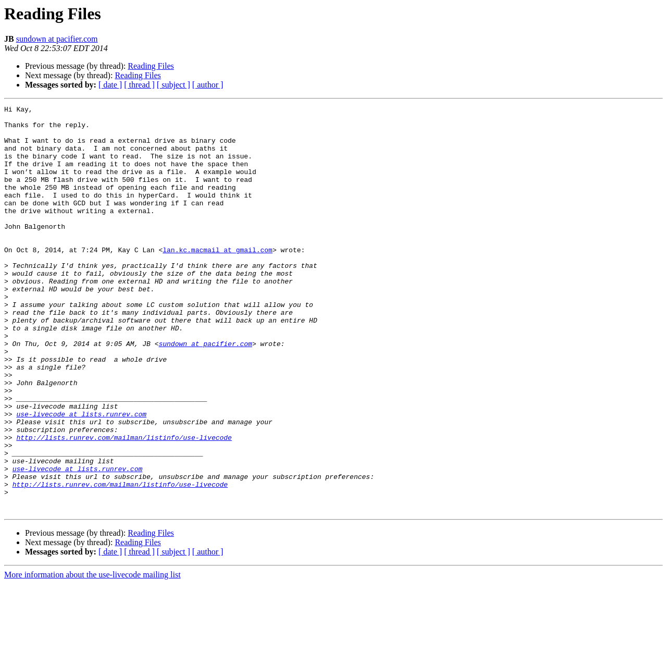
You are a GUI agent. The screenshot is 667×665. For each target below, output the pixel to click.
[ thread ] (139, 84)
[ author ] (208, 84)
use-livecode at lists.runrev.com (81, 476)
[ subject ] (173, 84)
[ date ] (110, 84)
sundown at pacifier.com (57, 38)
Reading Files (151, 65)
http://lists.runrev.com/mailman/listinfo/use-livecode (123, 504)
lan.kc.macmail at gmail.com (218, 279)
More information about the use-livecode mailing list (92, 655)
